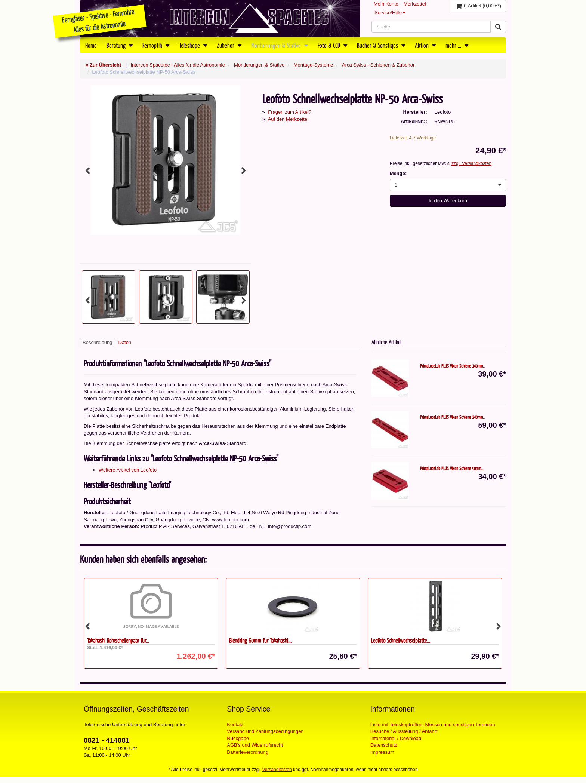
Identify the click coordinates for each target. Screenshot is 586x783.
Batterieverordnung (247, 752)
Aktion (425, 45)
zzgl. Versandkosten (471, 163)
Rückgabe (238, 738)
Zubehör (229, 45)
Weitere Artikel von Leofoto (128, 470)
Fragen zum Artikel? (289, 112)
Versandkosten (277, 769)
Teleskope (193, 45)
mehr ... (456, 45)
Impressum (382, 752)
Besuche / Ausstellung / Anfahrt (404, 731)
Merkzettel (415, 4)
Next (243, 171)
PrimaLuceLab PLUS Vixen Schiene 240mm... (452, 417)
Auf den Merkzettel (288, 119)
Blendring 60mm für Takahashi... (260, 640)
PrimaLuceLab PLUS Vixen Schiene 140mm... (452, 366)
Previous (87, 171)
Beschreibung (97, 342)
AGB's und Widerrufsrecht (255, 745)
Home (91, 45)
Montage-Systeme (313, 65)
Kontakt (235, 724)
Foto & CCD (332, 45)
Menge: (398, 173)
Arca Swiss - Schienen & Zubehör (378, 65)
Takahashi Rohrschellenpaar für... (118, 640)
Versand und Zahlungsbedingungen (265, 731)
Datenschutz (383, 745)
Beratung (120, 45)
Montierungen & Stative (279, 45)
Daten (125, 342)
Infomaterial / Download (396, 738)
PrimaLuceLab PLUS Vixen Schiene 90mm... (451, 468)
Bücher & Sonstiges (381, 45)
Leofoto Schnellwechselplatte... (400, 640)
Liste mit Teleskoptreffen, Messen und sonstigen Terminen (432, 724)
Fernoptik (155, 45)
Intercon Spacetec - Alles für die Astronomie (177, 65)
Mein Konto (386, 4)
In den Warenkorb (448, 200)
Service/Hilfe (389, 12)
